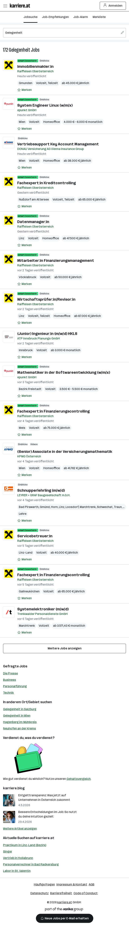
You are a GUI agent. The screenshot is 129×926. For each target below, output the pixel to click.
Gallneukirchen (29, 591)
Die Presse (10, 673)
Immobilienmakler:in (35, 66)
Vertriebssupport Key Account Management (58, 144)
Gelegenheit (19, 50)
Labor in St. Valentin (17, 871)
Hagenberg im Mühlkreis (20, 722)
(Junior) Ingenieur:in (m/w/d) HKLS (47, 333)
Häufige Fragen (44, 884)
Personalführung (15, 686)
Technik (8, 692)
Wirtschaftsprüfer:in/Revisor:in (46, 299)
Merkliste (99, 17)
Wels (22, 428)
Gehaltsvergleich (78, 779)
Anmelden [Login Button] (113, 5)
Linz (21, 238)
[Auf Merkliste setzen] (24, 90)
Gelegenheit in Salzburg (19, 709)
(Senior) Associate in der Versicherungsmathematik (64, 451)
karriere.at (45, 838)
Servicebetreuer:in (34, 536)
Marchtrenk (88, 507)
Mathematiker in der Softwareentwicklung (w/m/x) (63, 372)
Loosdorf (72, 507)
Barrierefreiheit (61, 893)
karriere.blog (14, 788)
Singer (7, 851)
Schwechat (105, 507)
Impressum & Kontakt (71, 884)
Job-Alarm (80, 17)
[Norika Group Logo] (64, 910)
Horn (54, 507)
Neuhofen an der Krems (19, 728)
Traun (118, 507)
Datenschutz (39, 893)
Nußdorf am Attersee (34, 199)
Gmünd (45, 507)
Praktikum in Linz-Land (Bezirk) (24, 845)
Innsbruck (26, 350)
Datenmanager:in (33, 221)
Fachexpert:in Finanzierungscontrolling (53, 411)
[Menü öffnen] (5, 5)
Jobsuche (30, 17)
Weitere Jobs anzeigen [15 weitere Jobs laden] (65, 648)
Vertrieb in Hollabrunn (18, 858)
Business (9, 680)
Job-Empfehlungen (55, 17)
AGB (91, 884)
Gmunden (25, 83)
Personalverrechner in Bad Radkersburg (31, 864)
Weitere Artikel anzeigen (20, 828)
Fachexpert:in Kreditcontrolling (46, 183)
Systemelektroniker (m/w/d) (43, 609)
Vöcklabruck (27, 277)
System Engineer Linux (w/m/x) (45, 105)
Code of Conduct (86, 893)
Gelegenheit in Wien (16, 715)
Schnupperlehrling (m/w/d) (41, 490)
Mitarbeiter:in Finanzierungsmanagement (55, 260)
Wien (22, 122)
